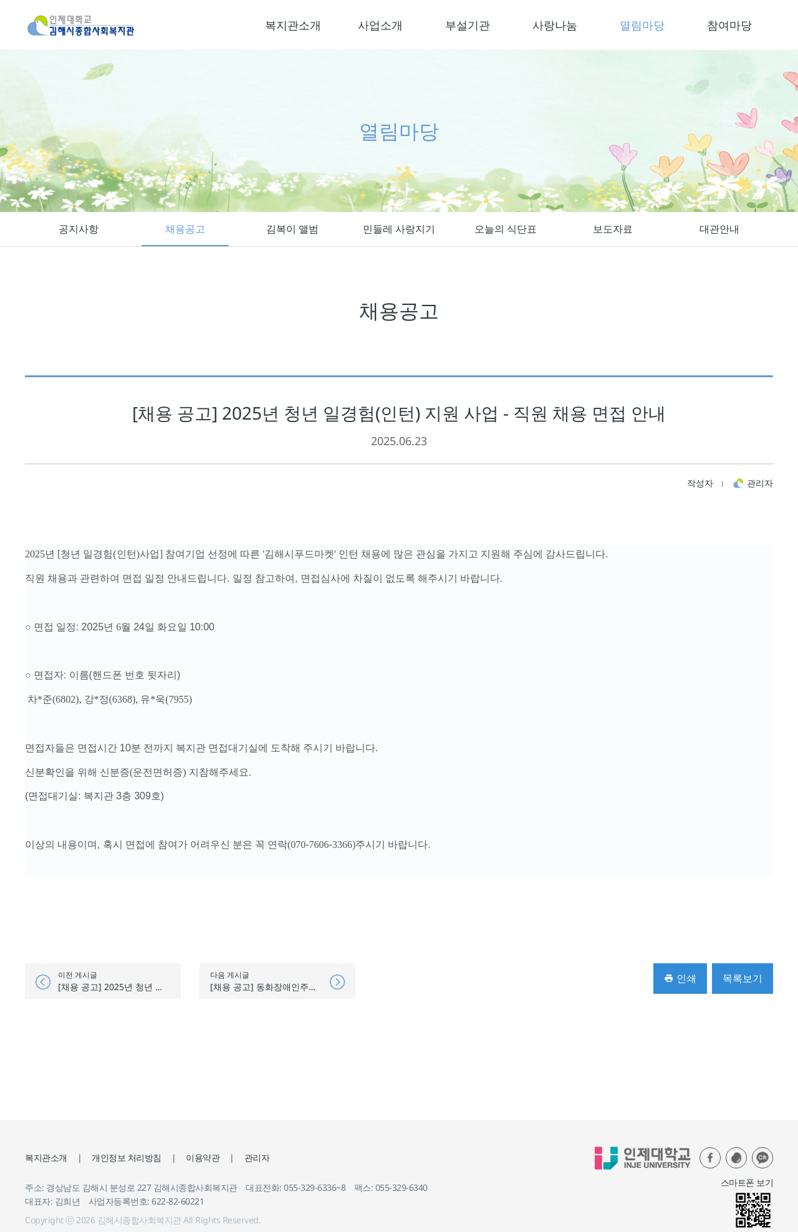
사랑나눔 (554, 24)
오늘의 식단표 (505, 229)
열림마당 (642, 24)
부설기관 (467, 24)
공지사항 (79, 229)
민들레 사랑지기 (399, 229)
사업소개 (380, 24)
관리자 (257, 1157)
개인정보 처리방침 (126, 1157)
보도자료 (613, 229)
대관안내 (719, 229)
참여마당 (729, 24)
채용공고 (185, 229)
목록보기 (742, 978)
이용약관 (202, 1157)
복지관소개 (293, 24)
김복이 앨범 (292, 229)
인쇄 (680, 978)
